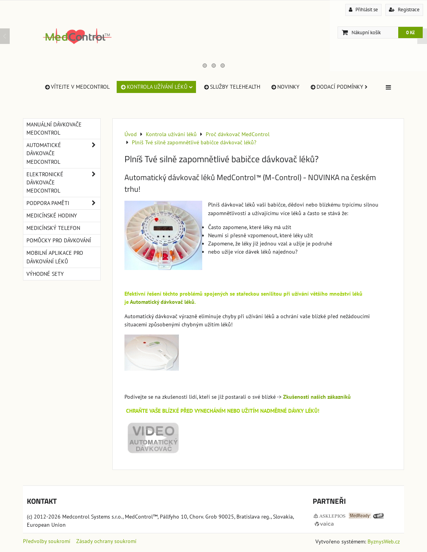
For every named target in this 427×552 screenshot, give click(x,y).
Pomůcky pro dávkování (58, 240)
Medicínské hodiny (51, 215)
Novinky (284, 86)
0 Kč (410, 32)
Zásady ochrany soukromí (106, 541)
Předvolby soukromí (46, 541)
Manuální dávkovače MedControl (54, 128)
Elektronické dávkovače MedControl (63, 182)
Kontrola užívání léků (156, 86)
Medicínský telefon (53, 227)
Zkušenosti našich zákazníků (317, 396)
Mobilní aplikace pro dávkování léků (54, 257)
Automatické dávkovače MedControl (63, 153)
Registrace (404, 9)
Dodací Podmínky (339, 86)
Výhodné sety (45, 273)
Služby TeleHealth (231, 86)
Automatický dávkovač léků (162, 301)
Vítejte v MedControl (77, 86)
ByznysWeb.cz (384, 541)
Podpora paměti (63, 203)
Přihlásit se (363, 9)
